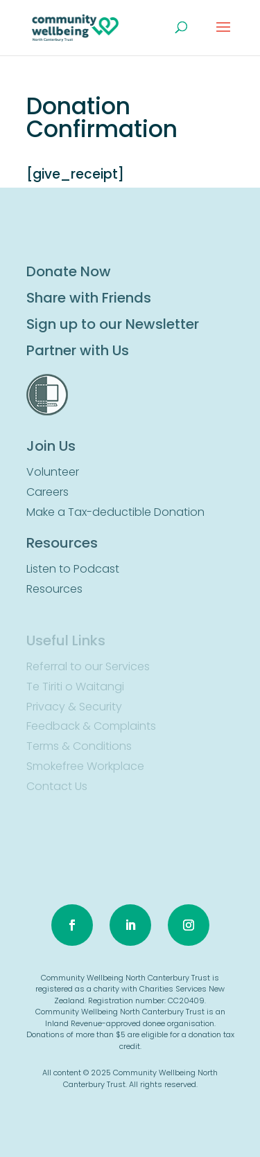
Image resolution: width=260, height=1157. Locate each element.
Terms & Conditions (79, 746)
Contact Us (56, 786)
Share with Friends (88, 297)
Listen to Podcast (72, 569)
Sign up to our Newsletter (112, 324)
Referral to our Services (88, 666)
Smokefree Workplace (85, 766)
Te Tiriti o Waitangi (75, 686)
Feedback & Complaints (91, 726)
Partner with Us (77, 350)
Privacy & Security (74, 707)
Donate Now (68, 271)
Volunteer (52, 472)
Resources (54, 589)
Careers (47, 492)
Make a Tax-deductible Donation (115, 512)
